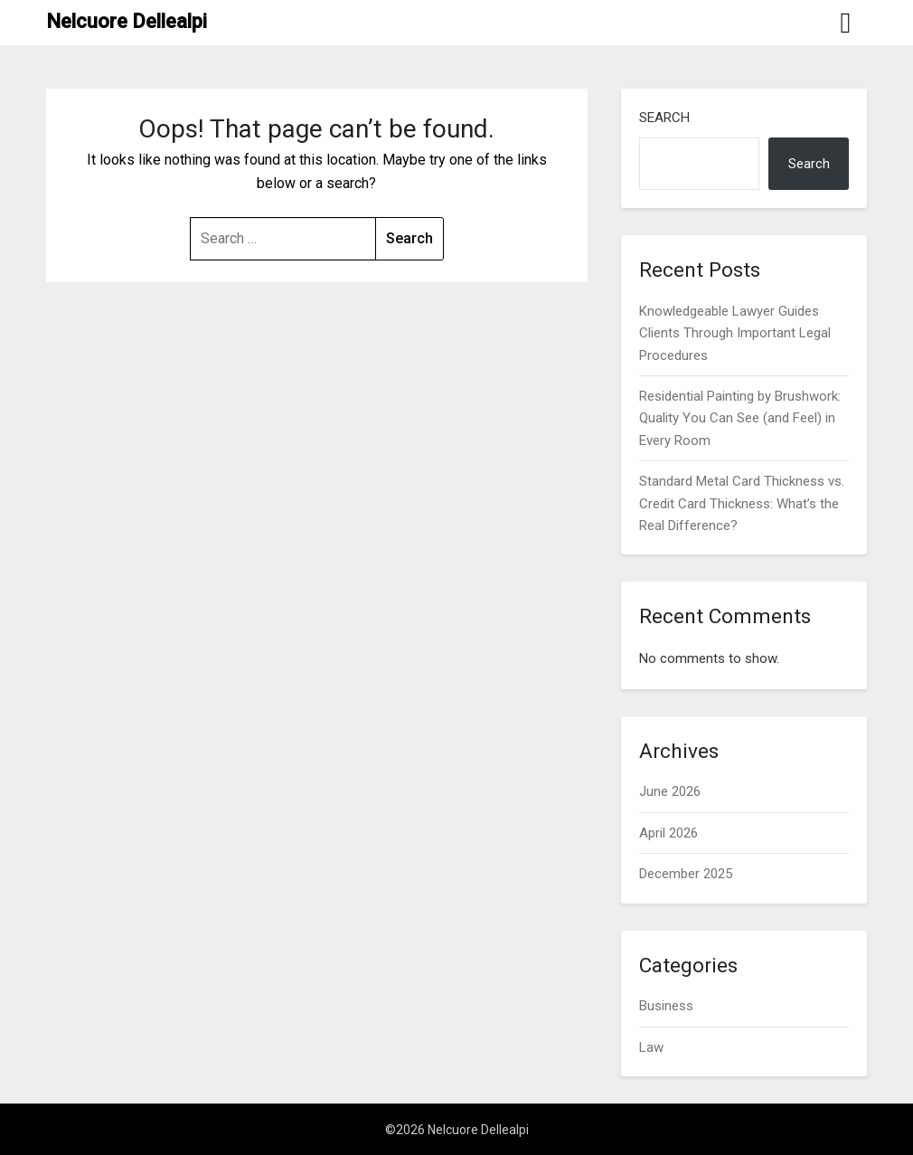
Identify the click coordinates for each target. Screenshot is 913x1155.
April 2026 (668, 833)
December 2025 (685, 874)
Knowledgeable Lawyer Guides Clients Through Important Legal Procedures (735, 333)
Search (664, 117)
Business (666, 1006)
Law (651, 1047)
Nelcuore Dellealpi (126, 21)
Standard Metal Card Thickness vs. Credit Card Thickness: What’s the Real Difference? (741, 503)
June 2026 (670, 791)
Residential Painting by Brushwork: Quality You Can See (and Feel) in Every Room (740, 418)
